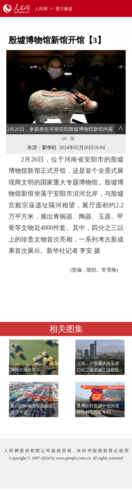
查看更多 (106, 425)
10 (64, 138)
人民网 (41, 8)
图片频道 (64, 8)
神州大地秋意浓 (25, 369)
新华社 (49, 147)
